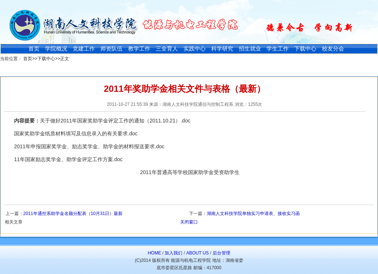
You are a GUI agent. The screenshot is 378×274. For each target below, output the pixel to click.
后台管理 (221, 253)
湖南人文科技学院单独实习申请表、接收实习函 (253, 213)
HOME (154, 253)
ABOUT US (197, 253)
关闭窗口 (189, 222)
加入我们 (173, 253)
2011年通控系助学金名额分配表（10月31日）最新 (73, 213)
